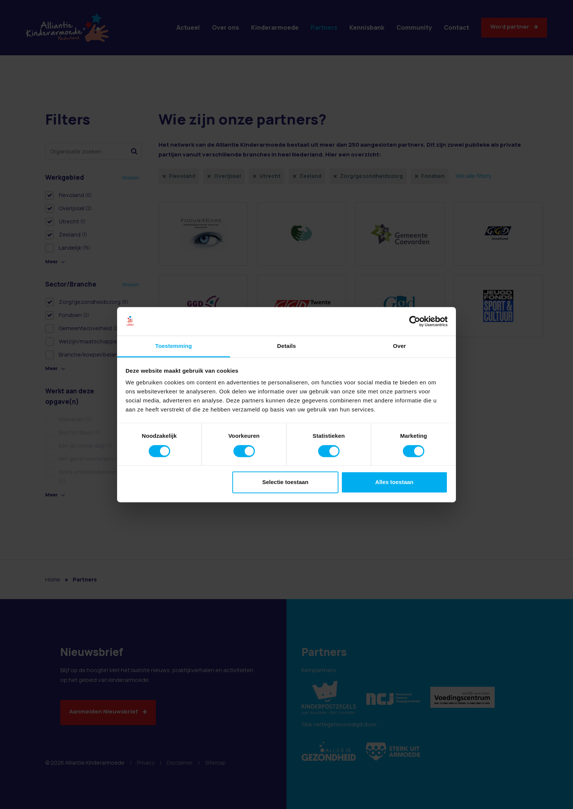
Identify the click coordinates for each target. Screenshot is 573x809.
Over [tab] (399, 346)
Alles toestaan (394, 482)
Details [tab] (286, 346)
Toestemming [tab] (173, 346)
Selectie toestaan (285, 482)
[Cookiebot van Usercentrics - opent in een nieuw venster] (415, 321)
